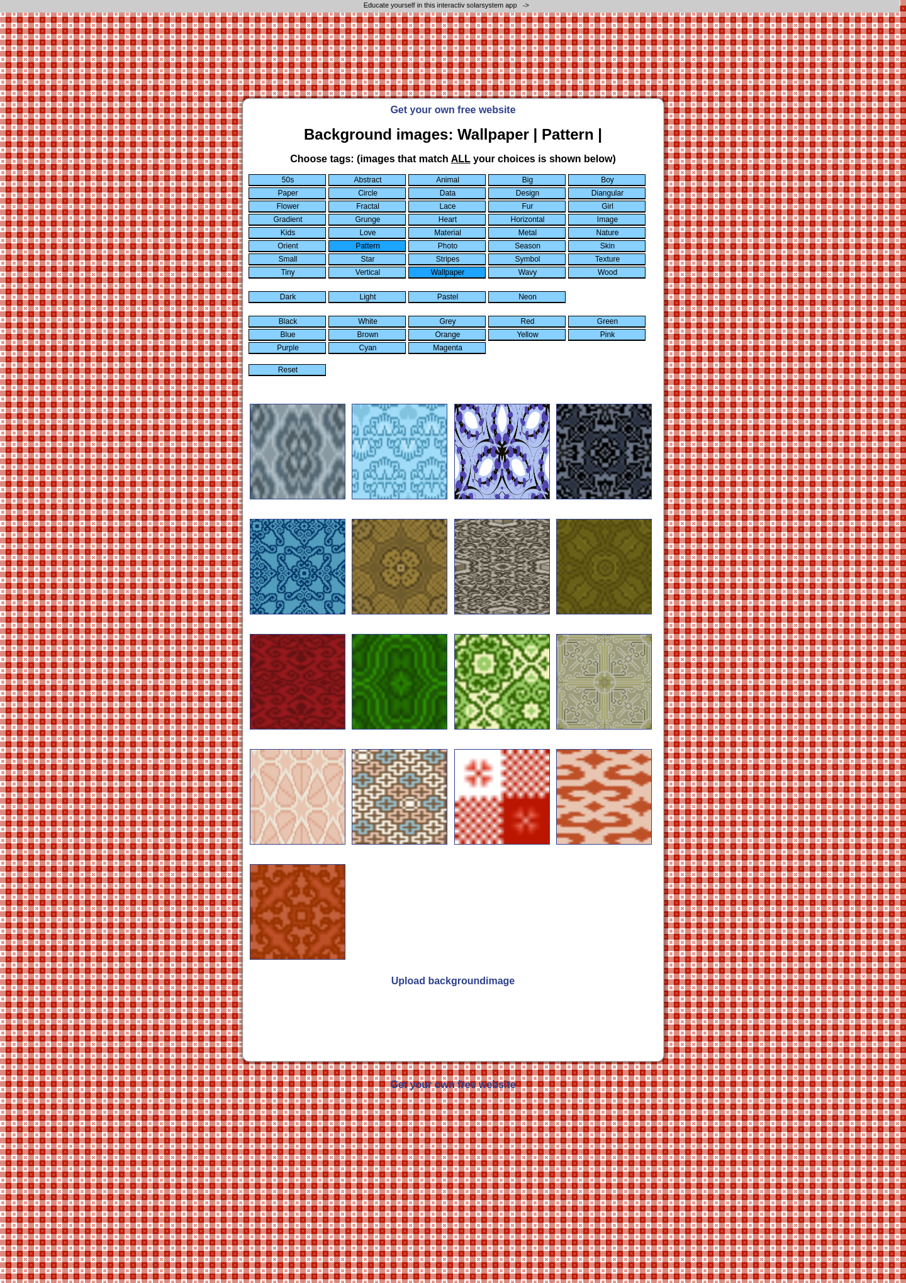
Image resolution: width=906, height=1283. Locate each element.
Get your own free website (452, 109)
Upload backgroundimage (453, 980)
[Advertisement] (453, 61)
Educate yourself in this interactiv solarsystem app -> (447, 5)
